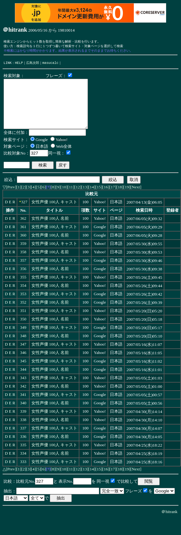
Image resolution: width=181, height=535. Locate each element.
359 (23, 255)
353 (23, 305)
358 (23, 263)
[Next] (135, 198)
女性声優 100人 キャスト (54, 213)
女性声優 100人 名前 (50, 230)
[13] (85, 198)
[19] (127, 198)
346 (23, 364)
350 (23, 330)
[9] (58, 198)
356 (23, 280)
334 (23, 465)
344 (23, 381)
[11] (71, 198)
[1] (18, 198)
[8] (53, 198)
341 (23, 406)
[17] (112, 198)
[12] (77, 198)
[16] (106, 198)
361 (23, 238)
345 (23, 372)
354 (23, 297)
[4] (33, 198)
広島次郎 (32, 64)
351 (23, 322)
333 (23, 473)
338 (23, 431)
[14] (91, 198)
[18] (119, 198)
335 (23, 456)
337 (23, 440)
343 (23, 389)
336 (23, 448)
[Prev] (11, 198)
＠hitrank (169, 523)
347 (23, 356)
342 (23, 398)
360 (23, 247)
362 (23, 230)
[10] (64, 198)
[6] (43, 198)
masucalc (50, 64)
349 (23, 339)
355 (23, 289)
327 (24, 213)
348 (23, 347)
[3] (28, 198)
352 (23, 314)
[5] (38, 198)
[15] (98, 198)
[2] (23, 198)
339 (23, 423)
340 (23, 414)
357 (23, 272)
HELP (19, 64)
